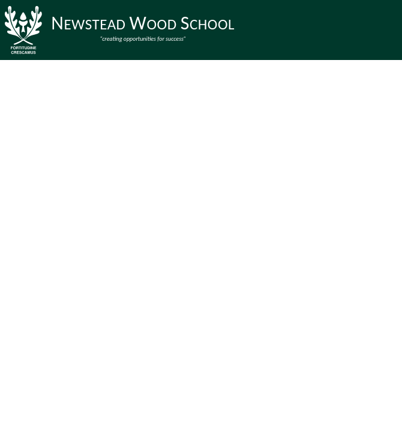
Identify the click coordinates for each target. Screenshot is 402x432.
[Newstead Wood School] (122, 30)
